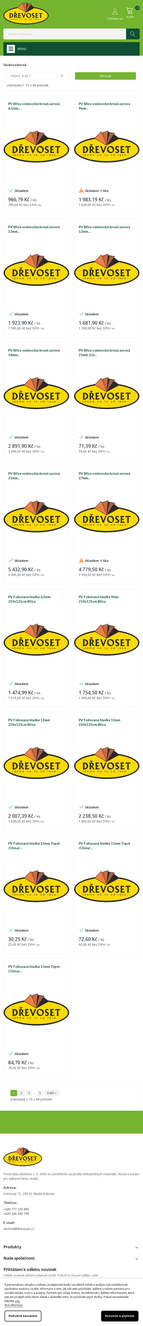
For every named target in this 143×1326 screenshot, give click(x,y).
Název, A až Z (38, 76)
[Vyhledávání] (71, 34)
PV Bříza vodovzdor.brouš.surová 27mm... (104, 475)
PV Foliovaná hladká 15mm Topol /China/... (34, 845)
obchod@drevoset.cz (18, 1229)
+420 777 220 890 (16, 1209)
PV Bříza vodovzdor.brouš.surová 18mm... (34, 352)
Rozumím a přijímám (119, 1316)
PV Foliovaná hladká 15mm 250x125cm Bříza (99, 722)
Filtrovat (105, 76)
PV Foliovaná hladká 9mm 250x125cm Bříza (98, 599)
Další (52, 1093)
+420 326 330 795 (16, 1214)
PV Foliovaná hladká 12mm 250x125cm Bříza (29, 722)
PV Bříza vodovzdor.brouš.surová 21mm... (34, 475)
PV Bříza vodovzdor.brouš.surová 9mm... (104, 106)
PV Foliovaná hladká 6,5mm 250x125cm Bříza (29, 599)
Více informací (14, 1305)
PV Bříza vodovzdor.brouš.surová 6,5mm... (34, 106)
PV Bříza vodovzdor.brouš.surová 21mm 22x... (104, 352)
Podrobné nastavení (23, 1316)
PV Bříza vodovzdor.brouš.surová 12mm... (34, 229)
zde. (17, 1301)
